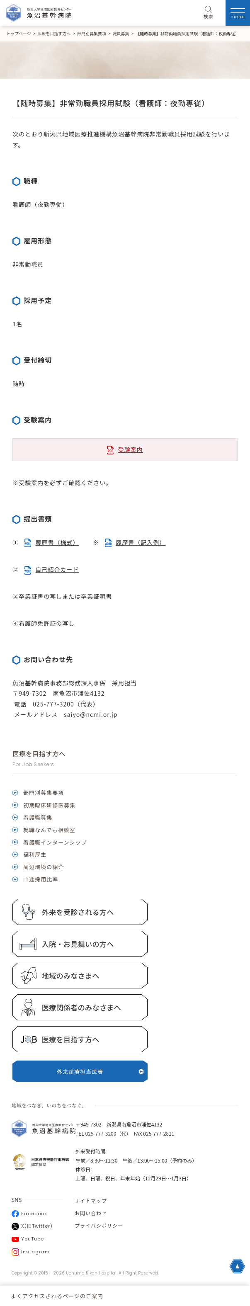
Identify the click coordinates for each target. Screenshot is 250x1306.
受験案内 (130, 449)
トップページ (18, 33)
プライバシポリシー (99, 1225)
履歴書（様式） (57, 542)
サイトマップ (91, 1200)
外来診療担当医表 (100, 1071)
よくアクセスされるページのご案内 (57, 1296)
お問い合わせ (91, 1212)
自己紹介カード (57, 569)
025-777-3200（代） (107, 1133)
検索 (209, 13)
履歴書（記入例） (140, 542)
